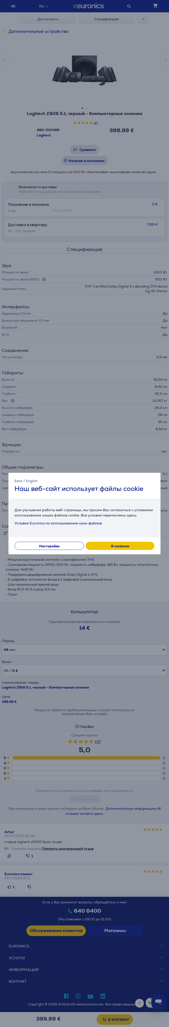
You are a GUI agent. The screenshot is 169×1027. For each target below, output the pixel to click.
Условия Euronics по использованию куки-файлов (58, 523)
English (32, 481)
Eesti (19, 481)
